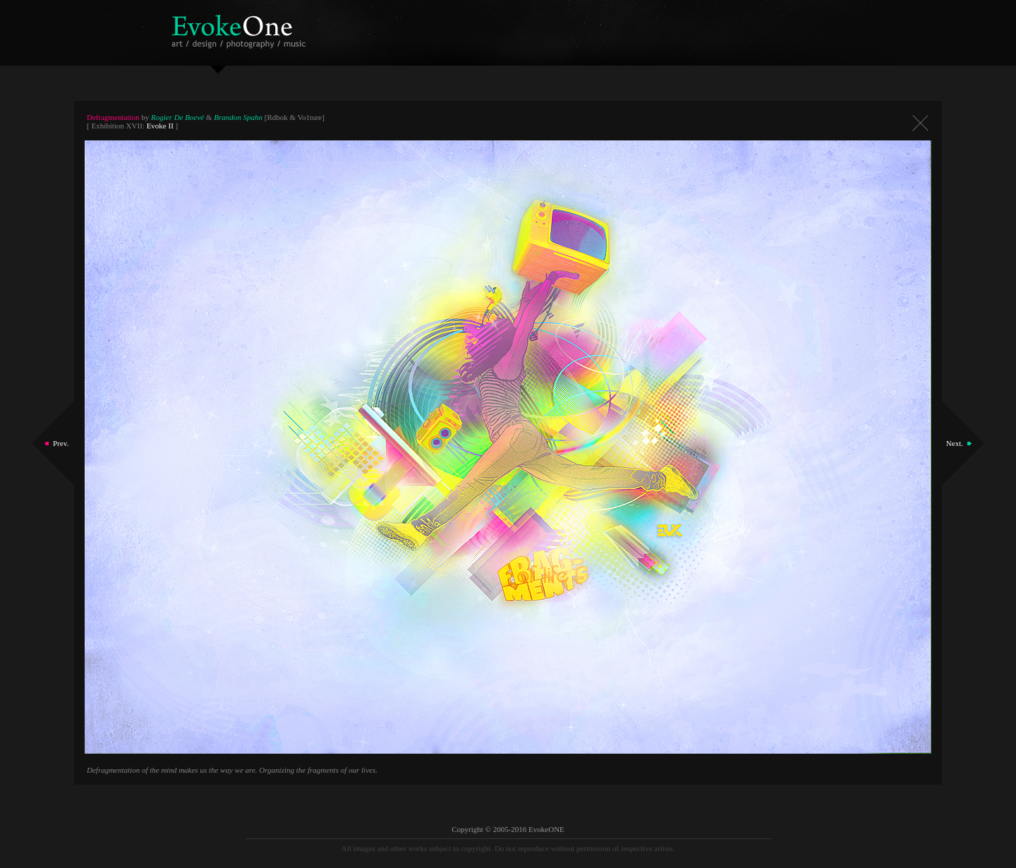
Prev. (60, 443)
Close (920, 123)
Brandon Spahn (238, 117)
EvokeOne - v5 (240, 28)
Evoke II (160, 125)
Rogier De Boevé (177, 117)
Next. (954, 443)
